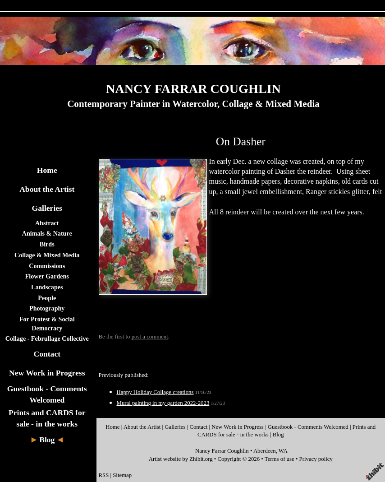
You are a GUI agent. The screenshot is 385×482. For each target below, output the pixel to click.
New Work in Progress (47, 372)
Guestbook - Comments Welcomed (308, 427)
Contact (46, 353)
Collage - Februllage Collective (47, 338)
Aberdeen (264, 451)
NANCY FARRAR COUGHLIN (193, 89)
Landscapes (47, 287)
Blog (47, 439)
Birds (47, 244)
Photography (46, 308)
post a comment (150, 337)
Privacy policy (316, 459)
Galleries (47, 208)
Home (47, 170)
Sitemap (122, 475)
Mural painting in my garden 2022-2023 (163, 403)
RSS (104, 475)
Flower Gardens (47, 276)
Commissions (47, 265)
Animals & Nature (47, 233)
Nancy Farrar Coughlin (222, 451)
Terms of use (279, 459)
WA (283, 451)
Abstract (47, 223)
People (47, 297)
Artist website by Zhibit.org (181, 459)
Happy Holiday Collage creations (155, 392)
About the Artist (46, 189)
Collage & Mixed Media (46, 255)
